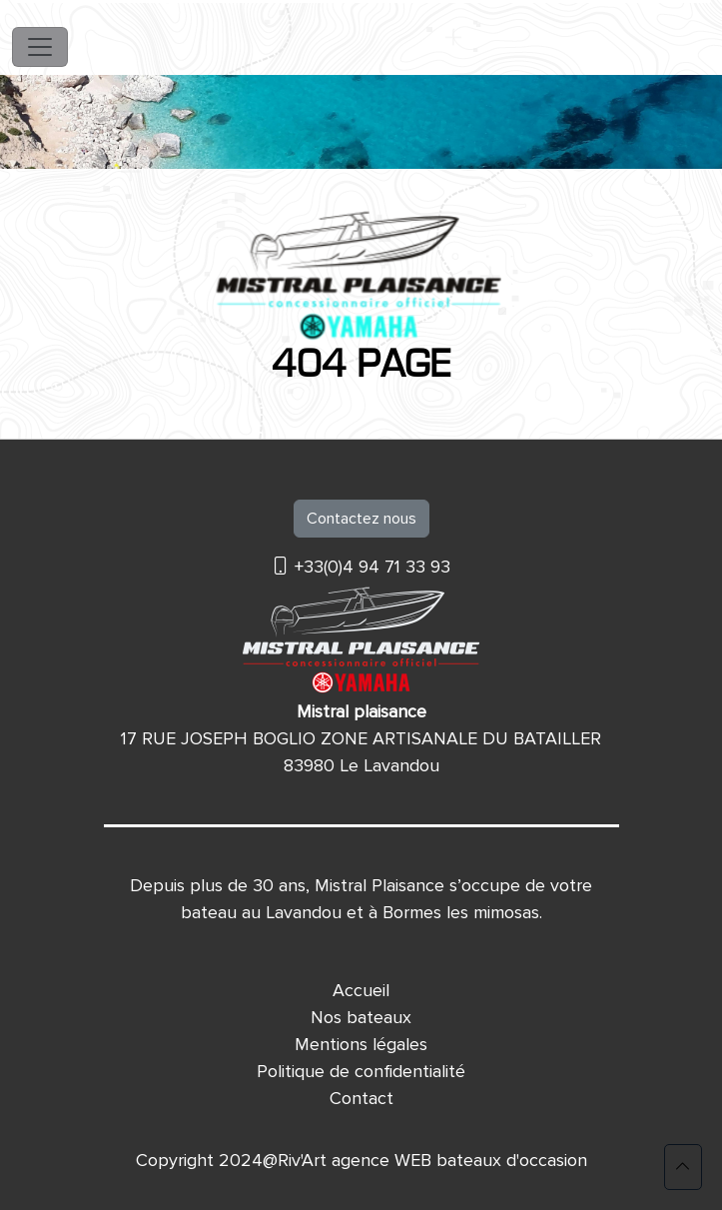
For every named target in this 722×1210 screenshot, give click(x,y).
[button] (683, 1167)
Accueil (361, 990)
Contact (361, 1098)
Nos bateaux (361, 1017)
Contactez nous (361, 519)
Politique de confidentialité (361, 1071)
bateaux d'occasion (511, 1160)
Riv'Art (302, 1160)
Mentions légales (361, 1044)
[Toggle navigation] (40, 47)
